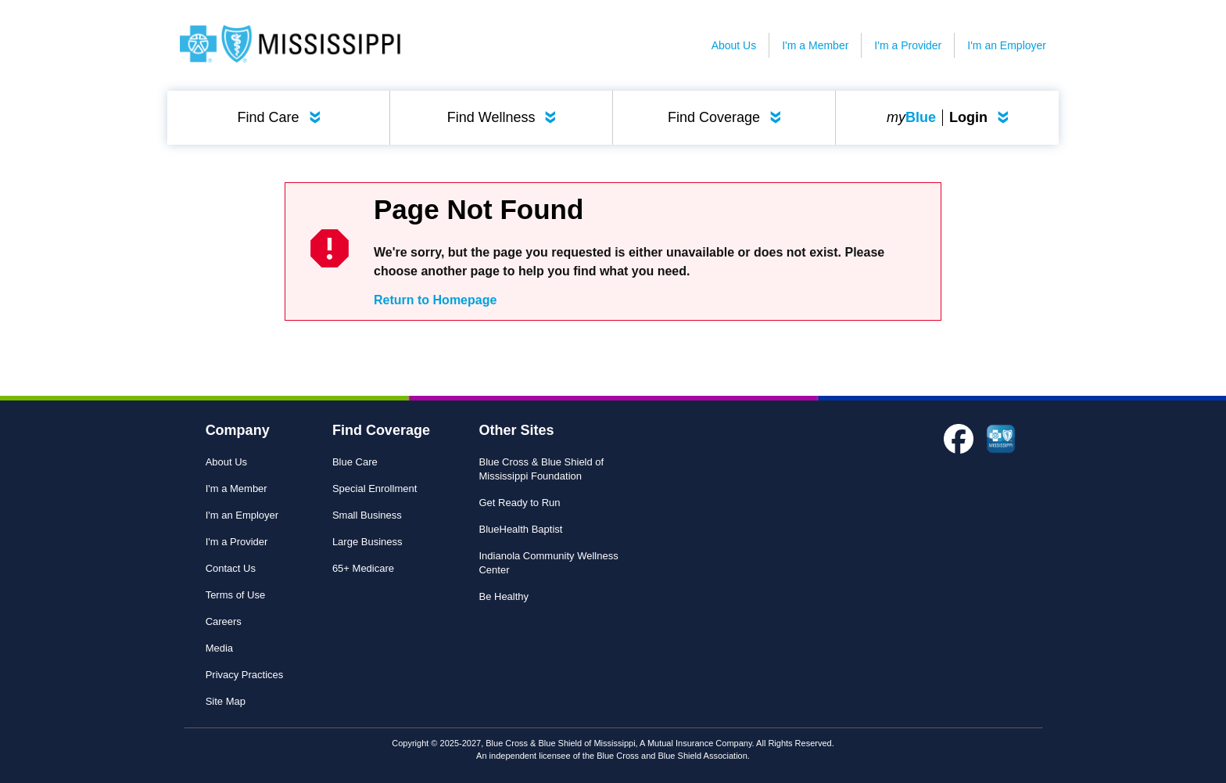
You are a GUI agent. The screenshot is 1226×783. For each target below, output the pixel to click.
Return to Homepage (435, 300)
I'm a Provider (907, 45)
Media (219, 648)
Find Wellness (505, 117)
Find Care (283, 117)
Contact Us (231, 568)
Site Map (226, 701)
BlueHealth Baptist (520, 529)
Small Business (367, 515)
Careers (224, 621)
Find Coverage (728, 117)
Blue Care (355, 462)
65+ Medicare (363, 568)
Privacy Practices (245, 675)
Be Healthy (504, 596)
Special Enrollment (374, 488)
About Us (734, 45)
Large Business (367, 542)
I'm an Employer (1006, 45)
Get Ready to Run (519, 502)
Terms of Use (236, 595)
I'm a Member (815, 45)
